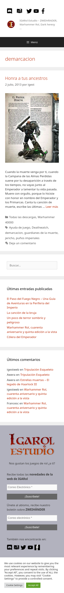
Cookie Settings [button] (14, 585)
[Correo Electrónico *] (32, 487)
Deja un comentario (22, 243)
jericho (9, 238)
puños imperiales (27, 238)
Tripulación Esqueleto (38, 369)
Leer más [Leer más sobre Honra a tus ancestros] (52, 207)
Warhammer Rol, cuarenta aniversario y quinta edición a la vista (27, 393)
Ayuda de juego (19, 227)
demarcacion (14, 233)
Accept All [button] (33, 585)
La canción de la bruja (22, 313)
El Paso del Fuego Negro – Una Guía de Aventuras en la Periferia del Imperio (31, 303)
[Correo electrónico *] (32, 518)
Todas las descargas (22, 217)
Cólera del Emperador (22, 337)
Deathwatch (40, 227)
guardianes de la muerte (41, 233)
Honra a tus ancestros (26, 78)
